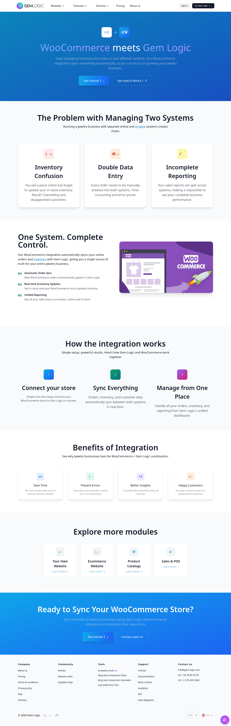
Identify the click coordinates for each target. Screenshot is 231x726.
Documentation (146, 676)
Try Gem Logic (203, 5)
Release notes (65, 676)
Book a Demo (145, 682)
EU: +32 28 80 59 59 (188, 675)
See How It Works (132, 81)
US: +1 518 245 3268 (188, 680)
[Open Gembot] (224, 719)
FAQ (20, 694)
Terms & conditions (28, 682)
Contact (142, 670)
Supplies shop (65, 682)
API (140, 694)
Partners (22, 699)
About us (135, 6)
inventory (40, 259)
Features (80, 6)
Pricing (120, 6)
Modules (57, 6)
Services (102, 6)
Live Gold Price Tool (108, 684)
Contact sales (132, 637)
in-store (140, 126)
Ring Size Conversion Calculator (114, 680)
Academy (143, 688)
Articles (62, 670)
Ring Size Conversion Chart (112, 675)
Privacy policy (25, 688)
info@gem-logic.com (189, 669)
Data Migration (146, 699)
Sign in (184, 5)
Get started (94, 81)
